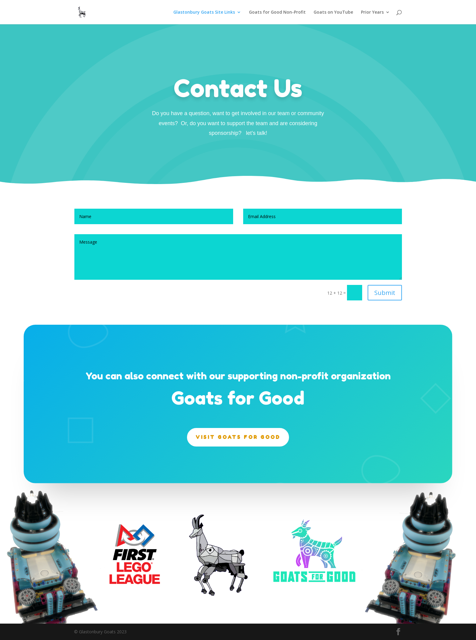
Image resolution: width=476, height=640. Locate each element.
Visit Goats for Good (237, 437)
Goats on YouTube (333, 12)
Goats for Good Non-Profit (277, 12)
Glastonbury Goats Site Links (204, 12)
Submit (384, 293)
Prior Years (372, 12)
